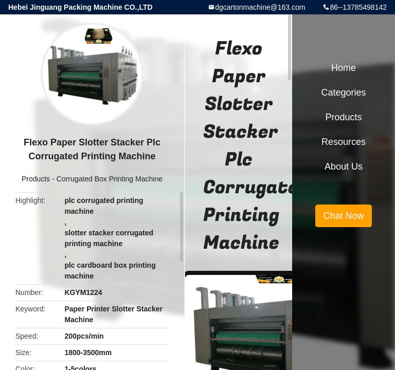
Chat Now (343, 216)
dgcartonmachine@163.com (260, 7)
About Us (344, 166)
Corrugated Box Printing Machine (110, 179)
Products (36, 179)
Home (343, 68)
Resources (343, 142)
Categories (343, 92)
